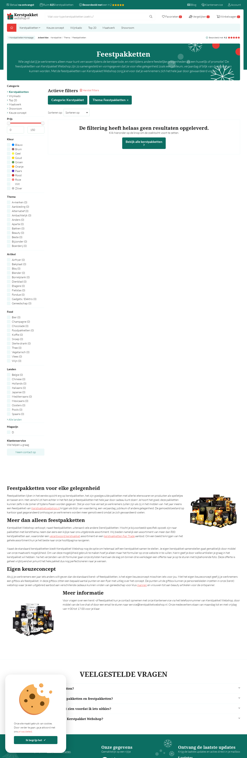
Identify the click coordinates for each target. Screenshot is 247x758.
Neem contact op (25, 452)
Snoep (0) (17, 339)
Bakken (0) (18, 228)
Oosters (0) (18, 405)
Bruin (17, 149)
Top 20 (92, 27)
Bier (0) (16, 317)
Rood (17, 175)
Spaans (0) (18, 414)
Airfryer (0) (18, 259)
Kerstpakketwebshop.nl (45, 508)
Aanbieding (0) (20, 206)
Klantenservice (212, 4)
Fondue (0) (18, 294)
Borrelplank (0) (21, 277)
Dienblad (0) (19, 281)
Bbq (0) (16, 268)
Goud (17, 158)
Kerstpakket (56, 37)
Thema (67, 37)
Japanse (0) (18, 392)
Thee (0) (17, 347)
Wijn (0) (16, 361)
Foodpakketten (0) (23, 330)
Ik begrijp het (36, 740)
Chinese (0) (18, 379)
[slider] (8, 123)
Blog (191, 4)
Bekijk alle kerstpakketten (144, 143)
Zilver (17, 188)
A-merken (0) (19, 202)
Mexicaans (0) (20, 401)
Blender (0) (18, 273)
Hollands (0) (19, 383)
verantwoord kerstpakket (65, 536)
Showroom (127, 27)
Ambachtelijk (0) (21, 215)
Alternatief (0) (20, 211)
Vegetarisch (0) (21, 352)
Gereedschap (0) (22, 303)
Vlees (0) (17, 356)
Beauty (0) (18, 232)
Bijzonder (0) (19, 241)
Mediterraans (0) (22, 396)
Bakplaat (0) (19, 264)
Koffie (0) (17, 334)
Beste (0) (17, 237)
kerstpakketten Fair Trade (119, 536)
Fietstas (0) (18, 290)
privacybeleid (25, 731)
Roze (16, 179)
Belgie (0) (17, 374)
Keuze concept (55, 27)
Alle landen (14, 419)
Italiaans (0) (19, 388)
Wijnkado (76, 27)
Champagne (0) (21, 321)
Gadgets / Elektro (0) (24, 299)
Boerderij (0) (19, 246)
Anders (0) (18, 219)
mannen (142, 585)
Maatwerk (109, 27)
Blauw (17, 145)
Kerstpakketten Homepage (21, 37)
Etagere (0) (18, 286)
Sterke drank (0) (21, 343)
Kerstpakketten (29, 27)
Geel (16, 153)
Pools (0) (17, 409)
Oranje (17, 166)
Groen (17, 162)
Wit (16, 184)
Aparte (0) (18, 224)
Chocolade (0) (20, 326)
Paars (17, 171)
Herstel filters (89, 90)
